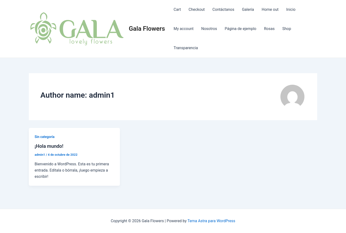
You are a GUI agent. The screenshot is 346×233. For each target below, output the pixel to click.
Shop (286, 28)
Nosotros (209, 28)
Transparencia (186, 48)
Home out (270, 9)
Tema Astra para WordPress (211, 221)
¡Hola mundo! (49, 146)
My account (184, 28)
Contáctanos (223, 9)
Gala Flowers (147, 28)
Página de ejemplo (240, 28)
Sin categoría (45, 137)
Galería (248, 9)
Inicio (290, 9)
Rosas (269, 28)
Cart (177, 9)
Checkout (197, 9)
